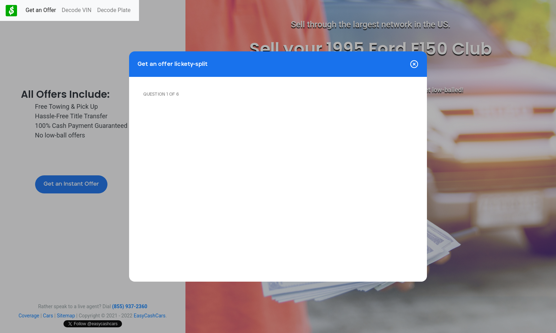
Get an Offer (41, 10)
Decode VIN (76, 10)
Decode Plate (113, 10)
